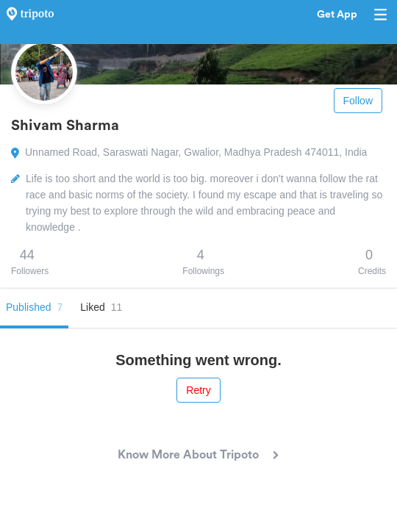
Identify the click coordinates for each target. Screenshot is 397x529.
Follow (358, 101)
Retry (198, 390)
